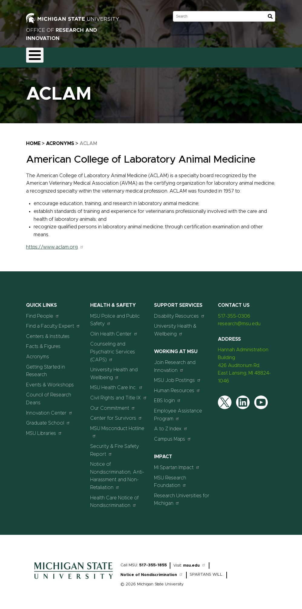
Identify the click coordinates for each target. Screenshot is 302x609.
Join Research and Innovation (174, 362)
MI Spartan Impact (177, 463)
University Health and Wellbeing (114, 370)
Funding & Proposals (75, 55)
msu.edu (194, 562)
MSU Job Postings (177, 376)
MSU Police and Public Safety (115, 316)
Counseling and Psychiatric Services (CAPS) (112, 348)
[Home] (73, 576)
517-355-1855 (153, 562)
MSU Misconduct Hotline (117, 428)
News (226, 55)
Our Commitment (112, 404)
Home (33, 139)
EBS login (167, 397)
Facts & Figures (43, 343)
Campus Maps (172, 435)
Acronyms (60, 139)
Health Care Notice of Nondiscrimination (114, 498)
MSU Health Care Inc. (116, 384)
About (37, 55)
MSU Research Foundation (170, 478)
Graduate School (48, 419)
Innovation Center (49, 409)
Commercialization (158, 55)
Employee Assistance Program (178, 411)
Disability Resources (179, 312)
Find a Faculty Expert (53, 322)
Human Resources (177, 386)
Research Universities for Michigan (181, 496)
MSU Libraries (44, 429)
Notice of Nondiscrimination (151, 572)
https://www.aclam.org (55, 243)
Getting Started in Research (45, 367)
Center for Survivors (116, 414)
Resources (198, 55)
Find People (42, 312)
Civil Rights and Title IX (118, 394)
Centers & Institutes (48, 332)
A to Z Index (171, 425)
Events (249, 55)
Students (276, 55)
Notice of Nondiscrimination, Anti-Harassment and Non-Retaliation (117, 472)
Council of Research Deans (48, 395)
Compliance (118, 55)
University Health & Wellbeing (175, 326)
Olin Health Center (114, 330)
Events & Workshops (50, 381)
